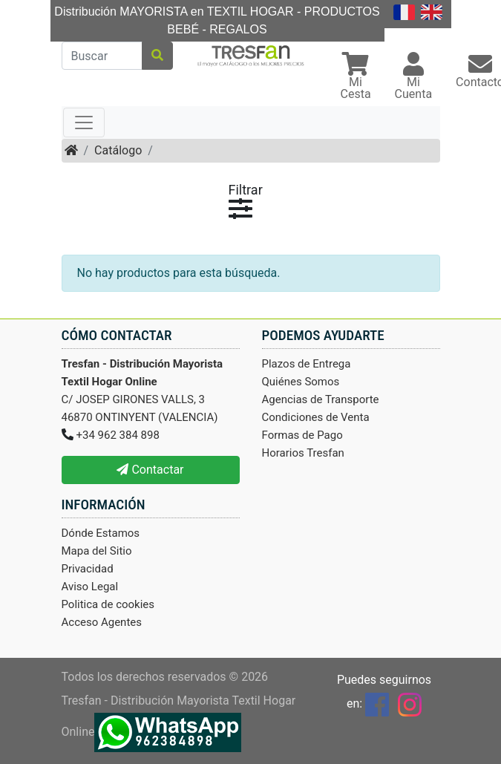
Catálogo (118, 150)
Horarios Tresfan (303, 453)
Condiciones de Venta (316, 417)
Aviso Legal (90, 586)
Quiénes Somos (301, 381)
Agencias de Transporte (320, 399)
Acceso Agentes (102, 622)
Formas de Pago (302, 435)
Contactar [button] (150, 470)
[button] (356, 77)
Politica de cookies (108, 604)
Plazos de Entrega (306, 363)
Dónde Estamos (101, 533)
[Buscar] (102, 56)
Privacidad (88, 568)
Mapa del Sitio (97, 551)
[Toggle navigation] (84, 122)
